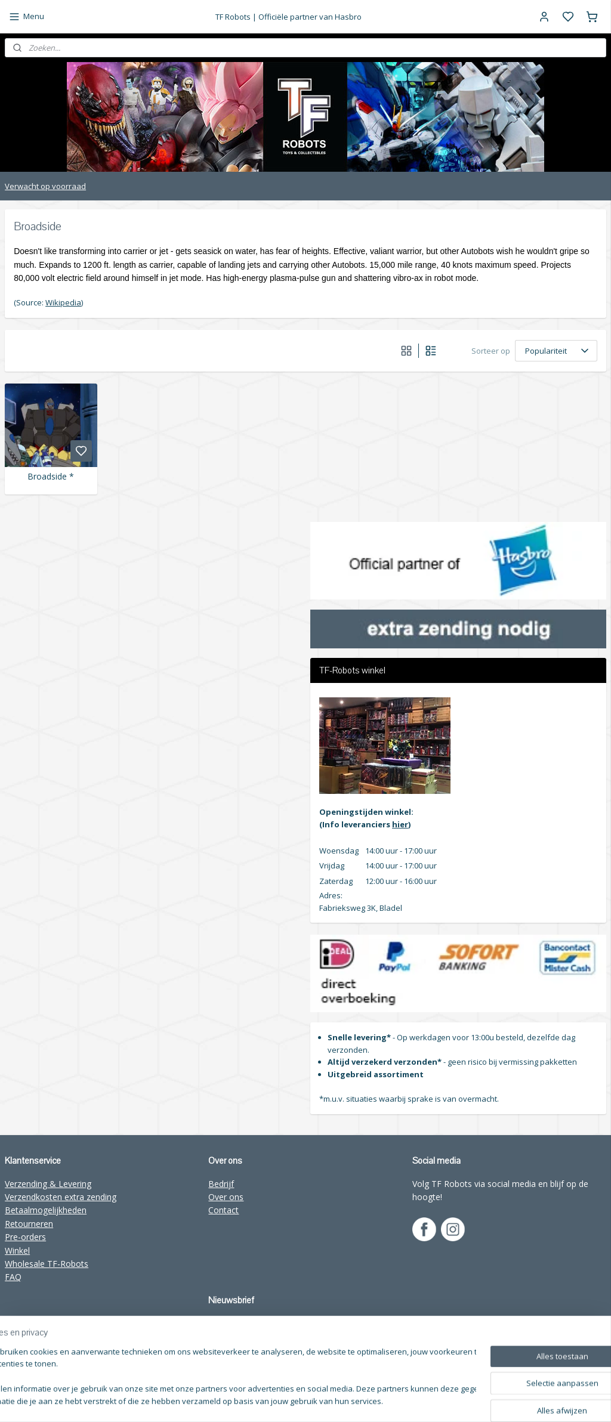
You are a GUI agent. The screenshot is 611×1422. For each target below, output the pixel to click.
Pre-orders (25, 1236)
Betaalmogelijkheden (46, 1210)
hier (400, 824)
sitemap (388, 1400)
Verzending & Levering (48, 1183)
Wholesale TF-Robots (46, 1263)
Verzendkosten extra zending (60, 1196)
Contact (223, 1210)
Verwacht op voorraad (45, 186)
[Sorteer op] (556, 351)
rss (413, 1400)
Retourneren (29, 1223)
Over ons (225, 1196)
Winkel (17, 1250)
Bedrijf (221, 1183)
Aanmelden (239, 1349)
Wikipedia (63, 302)
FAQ (13, 1276)
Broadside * (50, 477)
